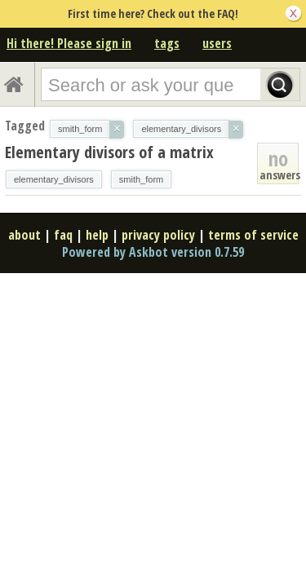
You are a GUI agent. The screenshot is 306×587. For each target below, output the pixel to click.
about (24, 235)
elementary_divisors (54, 179)
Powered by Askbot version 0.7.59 (153, 252)
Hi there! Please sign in (69, 43)
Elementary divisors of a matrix (109, 152)
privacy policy (158, 235)
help (97, 235)
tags (167, 43)
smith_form (141, 179)
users (217, 43)
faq (63, 235)
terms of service (253, 235)
